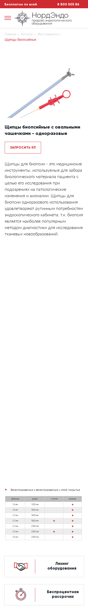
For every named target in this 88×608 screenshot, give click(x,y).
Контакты (13, 527)
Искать (38, 547)
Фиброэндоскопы (60, 504)
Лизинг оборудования (61, 324)
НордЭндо (50, 15)
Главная (10, 34)
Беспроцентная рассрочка (63, 352)
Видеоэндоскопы (59, 509)
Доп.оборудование (61, 515)
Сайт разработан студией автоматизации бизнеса (44, 598)
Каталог (27, 34)
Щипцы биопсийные (20, 39)
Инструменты (48, 34)
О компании (16, 504)
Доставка (14, 521)
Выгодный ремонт (62, 381)
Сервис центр (18, 509)
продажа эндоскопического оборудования (52, 22)
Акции (10, 515)
